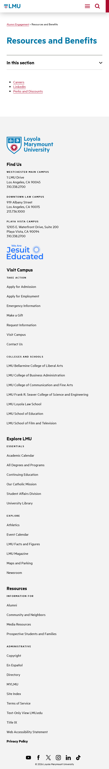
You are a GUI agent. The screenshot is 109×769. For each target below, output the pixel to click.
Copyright (14, 655)
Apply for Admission (21, 286)
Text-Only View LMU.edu (25, 712)
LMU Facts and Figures (23, 543)
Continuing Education (22, 474)
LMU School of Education (25, 413)
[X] (48, 758)
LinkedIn (19, 86)
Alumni (12, 605)
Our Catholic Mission (22, 484)
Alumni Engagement (18, 24)
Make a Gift (15, 315)
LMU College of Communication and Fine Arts (40, 384)
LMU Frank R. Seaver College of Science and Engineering (47, 394)
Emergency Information (23, 305)
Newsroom (14, 572)
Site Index (14, 693)
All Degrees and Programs (25, 464)
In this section (20, 62)
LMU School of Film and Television (31, 423)
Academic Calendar (20, 455)
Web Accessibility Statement (27, 731)
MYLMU (12, 684)
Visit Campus (16, 334)
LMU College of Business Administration (36, 375)
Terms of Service (19, 703)
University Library (20, 503)
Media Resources (19, 624)
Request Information (21, 324)
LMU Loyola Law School (24, 404)
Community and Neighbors (26, 614)
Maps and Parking (20, 563)
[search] (97, 6)
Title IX (12, 722)
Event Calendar (18, 534)
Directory (13, 674)
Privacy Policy (17, 741)
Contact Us (15, 344)
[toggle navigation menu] (87, 6)
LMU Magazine (17, 553)
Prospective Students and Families (31, 633)
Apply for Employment (23, 296)
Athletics (13, 524)
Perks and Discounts (28, 91)
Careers (18, 82)
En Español (15, 665)
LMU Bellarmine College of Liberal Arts (35, 365)
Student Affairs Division (24, 493)
